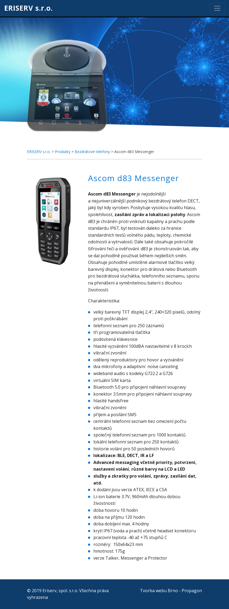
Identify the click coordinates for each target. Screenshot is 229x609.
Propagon (192, 591)
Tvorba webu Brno (159, 591)
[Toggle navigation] (217, 8)
